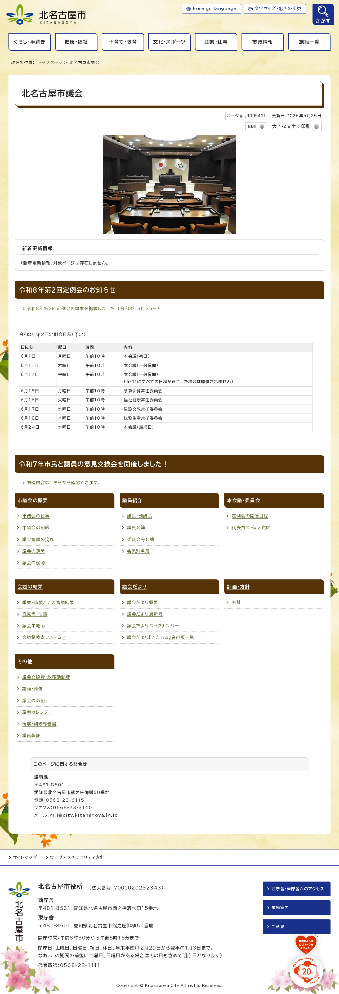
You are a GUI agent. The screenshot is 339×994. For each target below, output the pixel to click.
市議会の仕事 (36, 516)
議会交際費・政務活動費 (46, 677)
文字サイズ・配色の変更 (278, 8)
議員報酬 (31, 735)
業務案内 (280, 908)
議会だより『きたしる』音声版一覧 (160, 637)
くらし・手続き (30, 41)
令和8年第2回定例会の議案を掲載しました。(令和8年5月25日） (93, 308)
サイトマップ (25, 857)
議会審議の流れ (38, 539)
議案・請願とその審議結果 (48, 602)
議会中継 (33, 626)
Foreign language (215, 8)
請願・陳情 (32, 689)
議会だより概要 (142, 602)
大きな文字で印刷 (291, 126)
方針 (236, 602)
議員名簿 (136, 527)
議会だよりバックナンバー (153, 626)
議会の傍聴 (33, 563)
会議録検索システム (44, 637)
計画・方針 (238, 586)
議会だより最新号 (145, 614)
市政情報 (262, 41)
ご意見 (277, 927)
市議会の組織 (36, 527)
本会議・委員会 (243, 500)
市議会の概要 (32, 500)
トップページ (50, 63)
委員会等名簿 (140, 539)
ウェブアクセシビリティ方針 (77, 857)
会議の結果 (30, 586)
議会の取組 (33, 700)
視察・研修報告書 (39, 724)
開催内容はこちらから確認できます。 (64, 482)
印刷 (252, 127)
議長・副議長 (139, 516)
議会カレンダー (37, 712)
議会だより (134, 586)
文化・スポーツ (169, 41)
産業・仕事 (216, 41)
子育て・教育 (123, 41)
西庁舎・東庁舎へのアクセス (297, 889)
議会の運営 (33, 551)
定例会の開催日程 (250, 516)
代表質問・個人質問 (251, 527)
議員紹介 (132, 500)
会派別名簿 (138, 551)
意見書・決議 (34, 614)
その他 (25, 661)
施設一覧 (309, 41)
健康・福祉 (76, 41)
